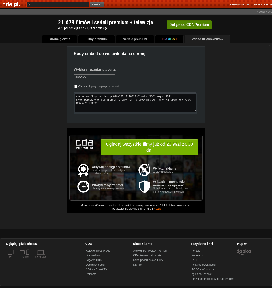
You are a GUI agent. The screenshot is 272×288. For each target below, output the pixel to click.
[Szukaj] (57, 4)
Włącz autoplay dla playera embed (96, 86)
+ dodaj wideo (264, 11)
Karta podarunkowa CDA (148, 260)
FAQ (194, 260)
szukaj (97, 5)
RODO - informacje (202, 269)
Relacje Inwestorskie (98, 250)
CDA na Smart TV (96, 269)
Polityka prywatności (203, 264)
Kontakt (195, 250)
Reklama (91, 274)
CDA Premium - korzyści (147, 255)
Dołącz (189, 25)
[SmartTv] (28, 259)
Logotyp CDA (94, 260)
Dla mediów (93, 255)
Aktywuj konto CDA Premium (150, 250)
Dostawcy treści (95, 264)
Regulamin (197, 255)
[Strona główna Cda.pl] (12, 4)
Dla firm (137, 264)
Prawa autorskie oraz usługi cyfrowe (212, 278)
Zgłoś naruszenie (201, 274)
